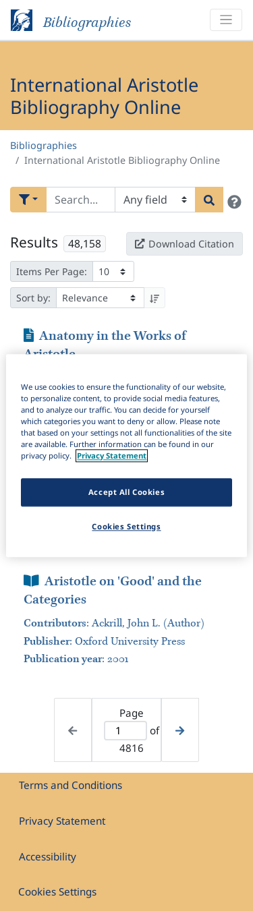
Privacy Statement (62, 820)
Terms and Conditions (70, 785)
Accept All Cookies (126, 492)
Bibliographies (43, 145)
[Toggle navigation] (226, 20)
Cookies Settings (57, 891)
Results (34, 242)
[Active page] (126, 730)
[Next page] (179, 730)
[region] (126, 455)
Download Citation (184, 243)
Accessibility (47, 856)
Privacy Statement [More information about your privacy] (111, 455)
